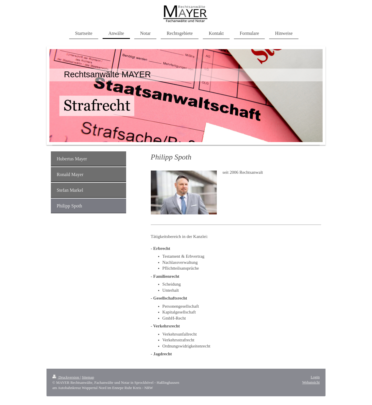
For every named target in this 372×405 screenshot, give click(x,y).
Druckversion (66, 377)
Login (315, 377)
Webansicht (311, 382)
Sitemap (88, 377)
